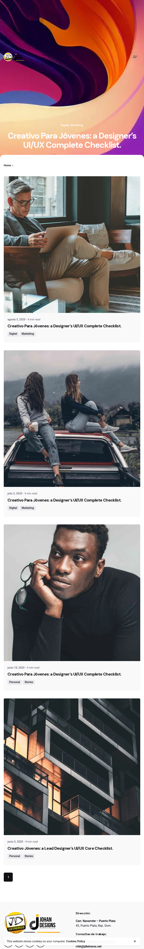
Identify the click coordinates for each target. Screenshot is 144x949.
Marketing (76, 125)
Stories (29, 682)
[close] (134, 941)
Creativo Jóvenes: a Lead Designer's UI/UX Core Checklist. (60, 848)
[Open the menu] (135, 57)
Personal (14, 682)
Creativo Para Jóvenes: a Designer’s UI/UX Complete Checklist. (64, 326)
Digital (65, 125)
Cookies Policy (75, 941)
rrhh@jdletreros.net (88, 946)
